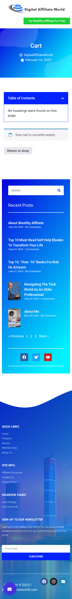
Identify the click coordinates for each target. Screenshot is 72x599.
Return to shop (18, 151)
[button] (16, 21)
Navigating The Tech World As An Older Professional (40, 289)
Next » (44, 336)
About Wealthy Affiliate (26, 223)
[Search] (59, 190)
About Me (31, 311)
